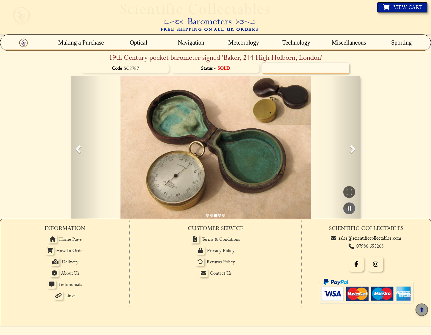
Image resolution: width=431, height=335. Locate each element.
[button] (77, 147)
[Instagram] (375, 264)
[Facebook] (356, 264)
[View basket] (402, 7)
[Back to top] (422, 310)
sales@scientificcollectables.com (369, 238)
